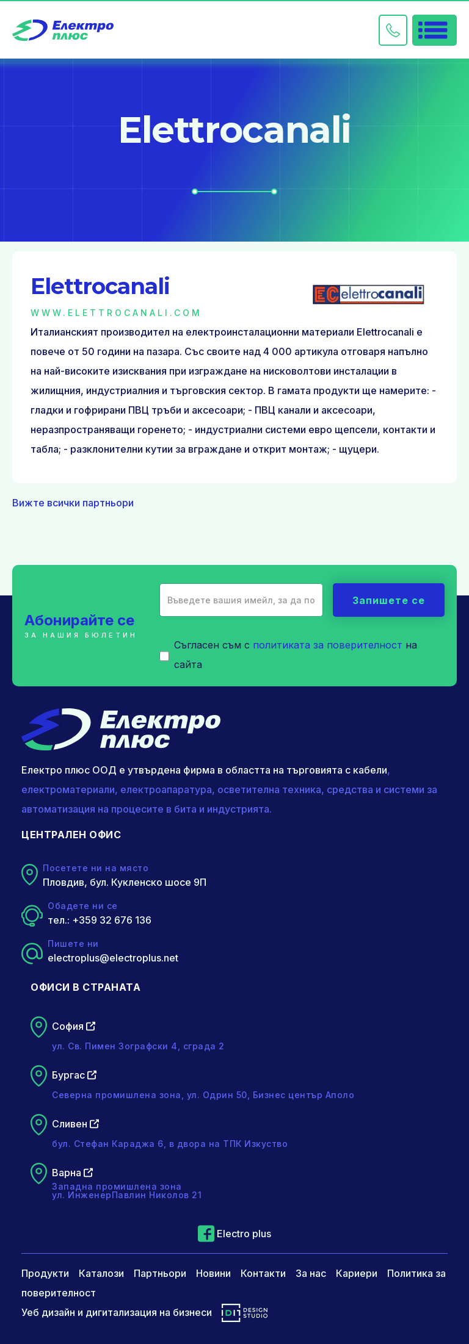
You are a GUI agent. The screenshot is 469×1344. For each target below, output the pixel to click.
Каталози (101, 1273)
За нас (311, 1273)
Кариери (356, 1273)
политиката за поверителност (327, 645)
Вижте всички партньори (73, 503)
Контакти (263, 1273)
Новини (213, 1273)
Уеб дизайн (48, 1312)
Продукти (45, 1273)
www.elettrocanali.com (116, 312)
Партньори (160, 1273)
